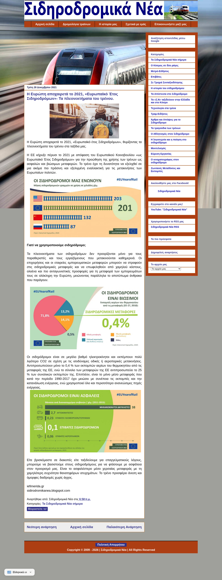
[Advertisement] (84, 56)
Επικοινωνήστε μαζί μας (171, 24)
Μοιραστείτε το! (37, 508)
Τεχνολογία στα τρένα (163, 108)
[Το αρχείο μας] (166, 268)
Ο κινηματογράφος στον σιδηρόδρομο (165, 161)
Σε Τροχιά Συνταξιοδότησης (167, 82)
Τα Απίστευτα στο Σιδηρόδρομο (169, 94)
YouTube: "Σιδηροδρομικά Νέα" (169, 209)
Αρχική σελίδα (44, 24)
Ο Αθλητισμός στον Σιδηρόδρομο (170, 133)
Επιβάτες (156, 76)
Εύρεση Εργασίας (161, 153)
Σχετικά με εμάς (136, 24)
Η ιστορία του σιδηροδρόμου (167, 88)
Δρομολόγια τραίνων (76, 24)
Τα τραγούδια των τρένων (166, 128)
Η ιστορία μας (108, 24)
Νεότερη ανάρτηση (42, 527)
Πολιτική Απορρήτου (111, 544)
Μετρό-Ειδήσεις (160, 71)
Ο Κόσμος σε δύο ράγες (164, 65)
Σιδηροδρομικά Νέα (169, 191)
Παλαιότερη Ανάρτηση (124, 527)
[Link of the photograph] (84, 137)
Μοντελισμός (158, 148)
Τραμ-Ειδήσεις (159, 113)
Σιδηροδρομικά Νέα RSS (165, 227)
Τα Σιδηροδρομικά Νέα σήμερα (62, 503)
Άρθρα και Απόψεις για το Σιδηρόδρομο (166, 121)
